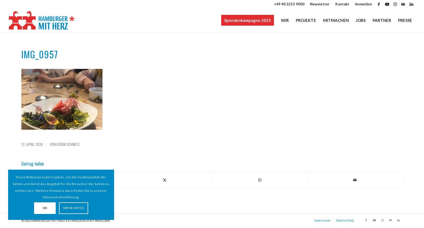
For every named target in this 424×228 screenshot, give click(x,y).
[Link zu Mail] (403, 4)
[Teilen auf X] (164, 180)
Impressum (322, 220)
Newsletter (320, 4)
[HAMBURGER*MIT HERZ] (42, 20)
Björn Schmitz (68, 144)
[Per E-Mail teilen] (354, 180)
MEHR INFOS (73, 208)
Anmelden (363, 4)
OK (45, 208)
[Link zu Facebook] (379, 4)
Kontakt (342, 4)
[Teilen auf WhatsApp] (259, 180)
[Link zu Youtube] (387, 4)
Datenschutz (345, 220)
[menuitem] (320, 4)
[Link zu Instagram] (395, 4)
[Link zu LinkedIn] (412, 4)
